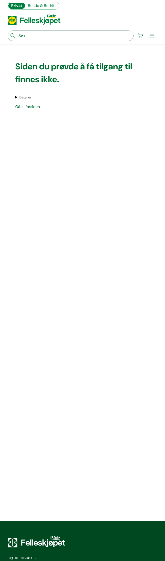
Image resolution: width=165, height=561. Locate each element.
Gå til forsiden (27, 106)
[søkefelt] (71, 36)
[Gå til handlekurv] (140, 36)
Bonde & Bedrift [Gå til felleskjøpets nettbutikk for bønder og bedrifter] (42, 5)
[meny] (152, 36)
